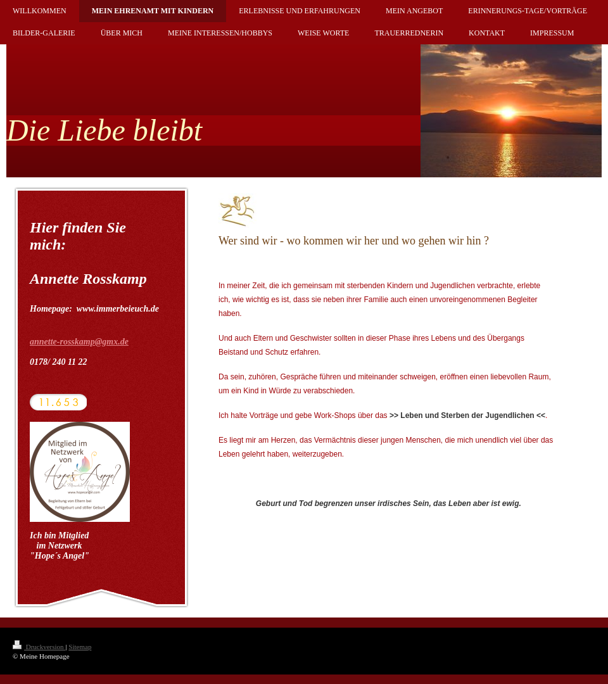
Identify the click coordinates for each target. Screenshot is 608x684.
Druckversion (39, 646)
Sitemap (79, 646)
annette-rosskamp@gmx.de (79, 341)
